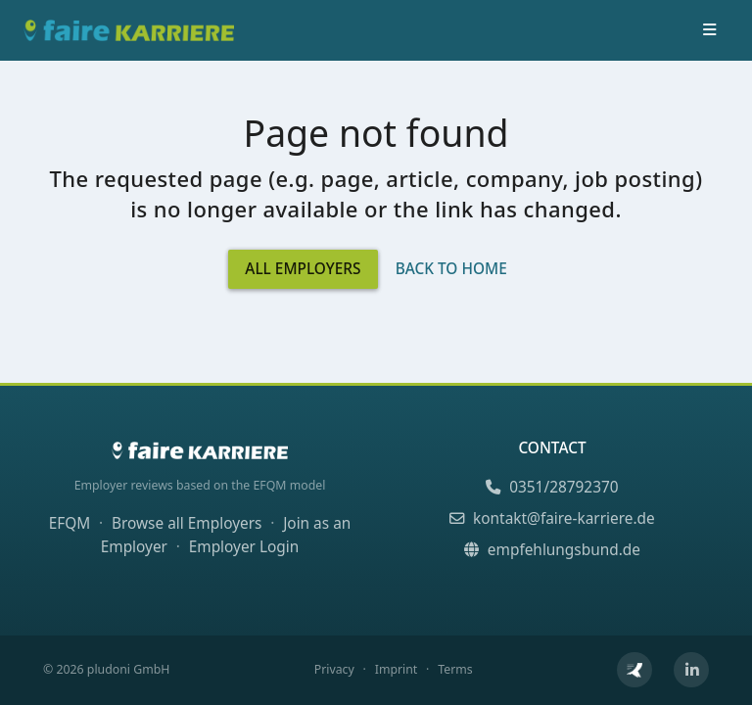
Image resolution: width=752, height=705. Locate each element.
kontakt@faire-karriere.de (551, 518)
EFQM (70, 523)
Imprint (396, 669)
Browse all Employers (186, 523)
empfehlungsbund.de (552, 550)
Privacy (334, 669)
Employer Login (244, 547)
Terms (455, 669)
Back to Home (451, 268)
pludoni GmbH (128, 669)
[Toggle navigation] (708, 30)
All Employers (302, 268)
